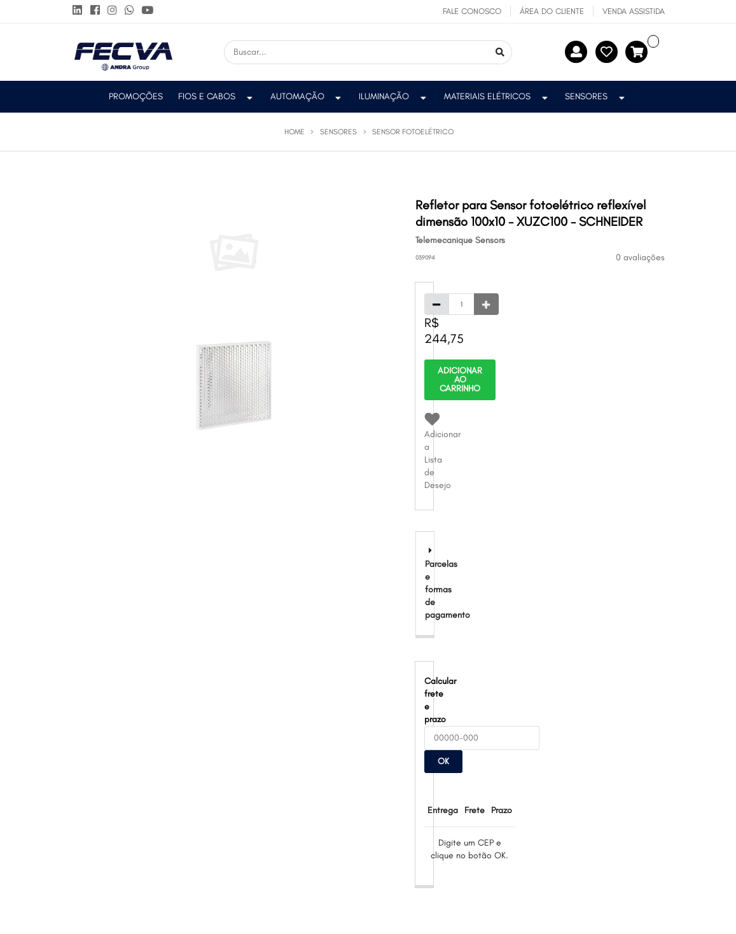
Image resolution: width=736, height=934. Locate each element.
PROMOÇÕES (136, 96)
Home (294, 132)
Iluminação (394, 96)
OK (443, 761)
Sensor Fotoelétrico (413, 132)
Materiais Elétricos (497, 96)
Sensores (596, 96)
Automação (307, 96)
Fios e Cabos (216, 96)
